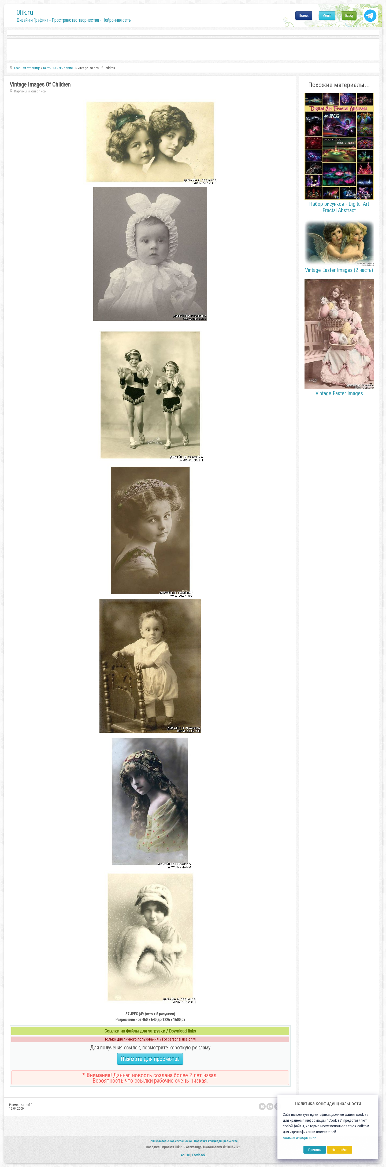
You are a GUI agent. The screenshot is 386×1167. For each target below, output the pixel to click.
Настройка (339, 1150)
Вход (349, 15)
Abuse (185, 1155)
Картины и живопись (30, 91)
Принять (314, 1150)
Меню (327, 15)
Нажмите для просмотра (150, 1059)
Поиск (304, 15)
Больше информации (299, 1137)
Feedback (198, 1155)
